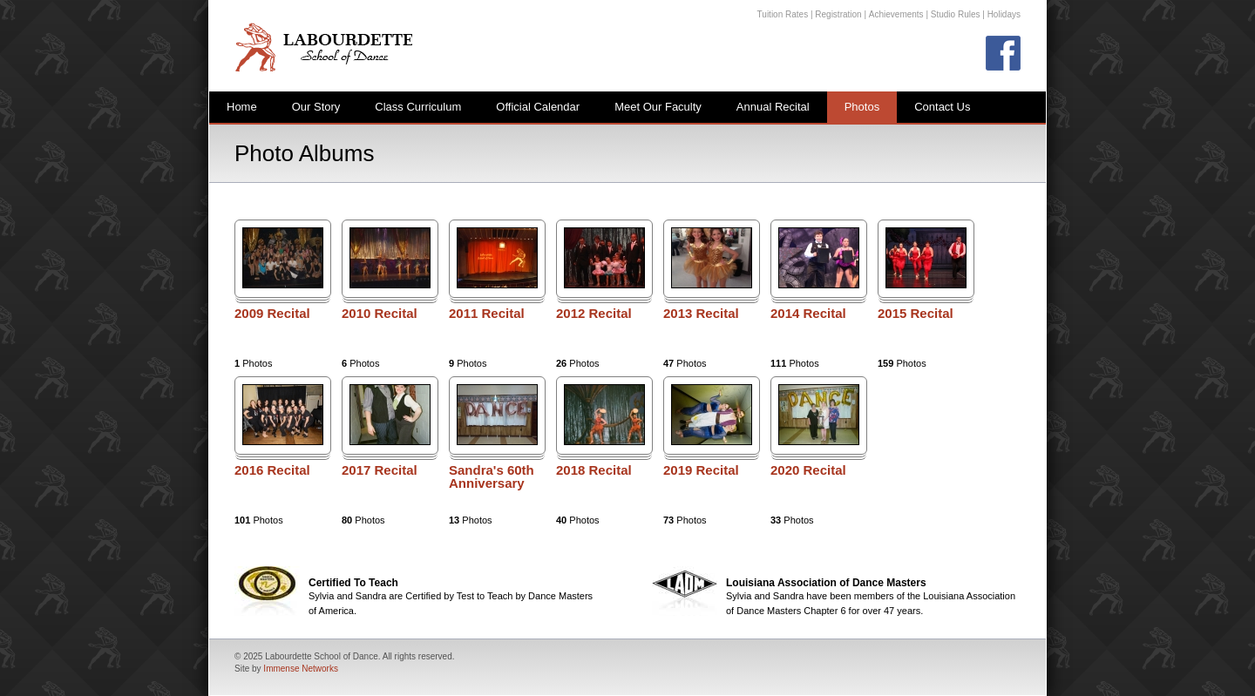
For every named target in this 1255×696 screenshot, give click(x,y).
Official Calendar (538, 106)
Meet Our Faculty (658, 106)
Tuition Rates (783, 14)
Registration (838, 14)
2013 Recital (701, 314)
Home (242, 106)
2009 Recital (272, 314)
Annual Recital (773, 106)
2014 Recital (808, 314)
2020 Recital (808, 470)
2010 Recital (379, 314)
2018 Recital (594, 470)
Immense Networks (300, 668)
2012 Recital (594, 314)
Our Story (316, 106)
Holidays (1004, 14)
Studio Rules (955, 14)
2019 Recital (701, 470)
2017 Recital (379, 470)
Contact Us (942, 106)
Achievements (896, 14)
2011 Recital (487, 314)
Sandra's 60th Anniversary (491, 476)
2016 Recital (272, 470)
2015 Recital (915, 314)
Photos (862, 106)
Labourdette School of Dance (323, 46)
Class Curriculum (418, 106)
